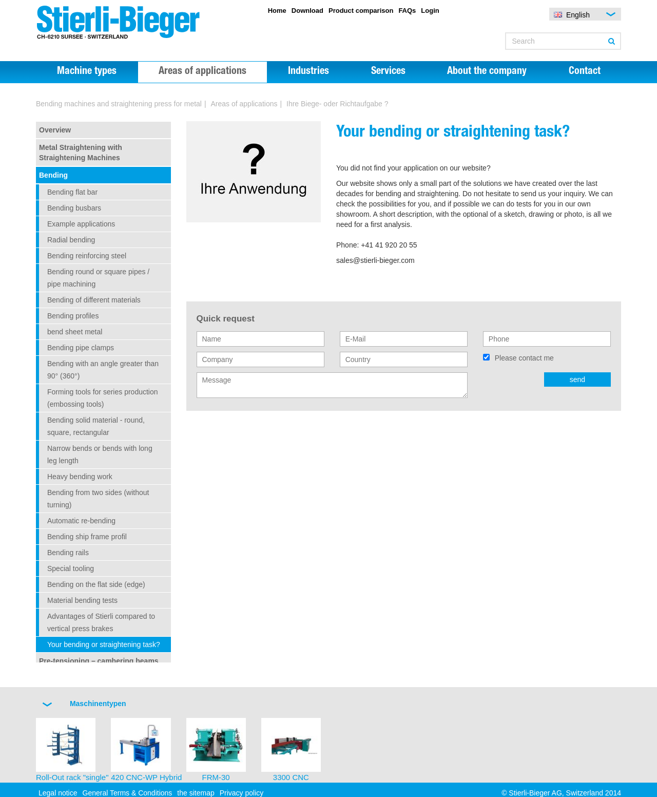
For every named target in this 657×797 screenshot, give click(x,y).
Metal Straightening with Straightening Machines (80, 152)
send (577, 379)
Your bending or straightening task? (103, 644)
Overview (55, 130)
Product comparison (360, 10)
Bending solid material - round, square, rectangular (96, 426)
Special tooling (70, 568)
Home (277, 10)
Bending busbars (74, 208)
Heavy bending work (79, 476)
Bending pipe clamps (80, 348)
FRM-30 (216, 777)
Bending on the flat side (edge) (96, 584)
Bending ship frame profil (87, 537)
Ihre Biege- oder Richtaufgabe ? (337, 104)
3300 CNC (291, 777)
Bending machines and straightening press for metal (119, 104)
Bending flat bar (72, 192)
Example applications (81, 224)
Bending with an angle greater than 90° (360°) (103, 369)
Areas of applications (202, 72)
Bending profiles (73, 316)
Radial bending (71, 240)
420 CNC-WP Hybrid (146, 777)
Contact (585, 72)
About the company (487, 72)
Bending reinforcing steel (86, 256)
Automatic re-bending (81, 521)
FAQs (407, 10)
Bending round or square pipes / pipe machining (98, 278)
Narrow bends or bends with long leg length (99, 454)
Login (430, 10)
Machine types (87, 72)
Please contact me (524, 358)
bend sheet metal (74, 332)
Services (388, 72)
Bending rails (68, 552)
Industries (308, 72)
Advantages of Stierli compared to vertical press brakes (101, 622)
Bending (53, 175)
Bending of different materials (94, 300)
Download (307, 10)
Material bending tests (82, 600)
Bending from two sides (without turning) (98, 498)
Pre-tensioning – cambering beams (99, 661)
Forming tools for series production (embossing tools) (102, 398)
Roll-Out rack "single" (72, 777)
